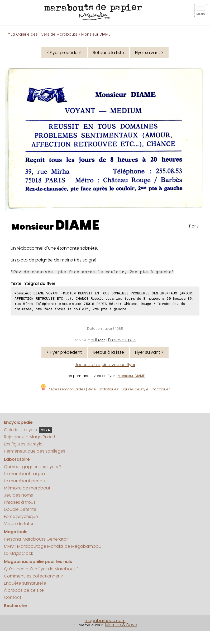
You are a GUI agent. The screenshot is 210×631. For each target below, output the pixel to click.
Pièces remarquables (62, 389)
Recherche (15, 606)
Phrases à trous (20, 502)
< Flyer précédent (64, 53)
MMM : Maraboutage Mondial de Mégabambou (52, 546)
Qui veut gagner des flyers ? (32, 467)
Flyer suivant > (149, 53)
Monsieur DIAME (131, 375)
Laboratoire (17, 459)
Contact (12, 597)
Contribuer (160, 389)
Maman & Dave (121, 625)
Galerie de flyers (28, 430)
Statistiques (108, 389)
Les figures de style (23, 444)
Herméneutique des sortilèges (34, 451)
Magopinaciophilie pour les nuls (38, 562)
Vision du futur (19, 524)
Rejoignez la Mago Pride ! (29, 437)
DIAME (77, 225)
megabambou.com (105, 621)
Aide (92, 389)
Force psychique (21, 516)
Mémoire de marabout (27, 488)
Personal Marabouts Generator (36, 539)
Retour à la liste (108, 53)
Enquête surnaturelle (25, 583)
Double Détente (20, 509)
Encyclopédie (18, 422)
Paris (194, 226)
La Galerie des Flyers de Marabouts (44, 34)
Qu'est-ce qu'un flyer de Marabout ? (41, 569)
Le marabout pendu (24, 481)
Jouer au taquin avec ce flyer (105, 365)
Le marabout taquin (24, 474)
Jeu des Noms (18, 495)
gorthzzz (96, 340)
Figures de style (135, 389)
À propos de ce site (24, 590)
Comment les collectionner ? (33, 576)
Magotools (15, 532)
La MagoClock (18, 553)
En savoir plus (122, 340)
